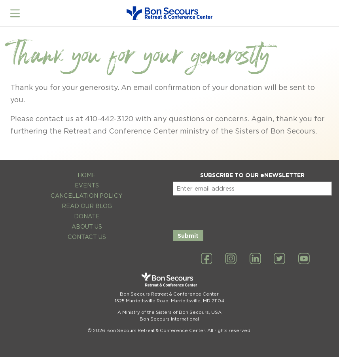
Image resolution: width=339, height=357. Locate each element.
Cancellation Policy (87, 195)
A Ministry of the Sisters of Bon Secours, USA (169, 312)
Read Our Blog (87, 205)
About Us (87, 226)
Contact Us (87, 236)
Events (87, 185)
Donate (87, 216)
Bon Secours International (169, 319)
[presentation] (233, 211)
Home (87, 175)
